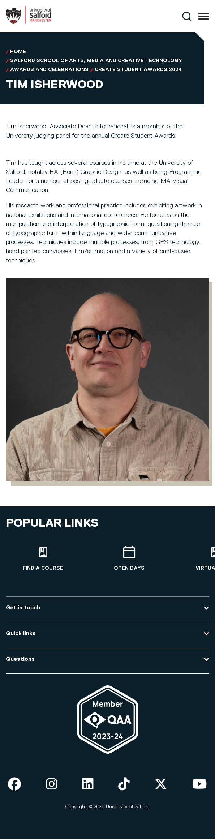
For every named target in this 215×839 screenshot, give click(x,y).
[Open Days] (129, 559)
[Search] (186, 16)
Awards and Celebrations (49, 69)
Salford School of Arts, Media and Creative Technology (96, 60)
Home (18, 51)
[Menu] (203, 16)
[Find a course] (43, 559)
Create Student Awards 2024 (138, 69)
